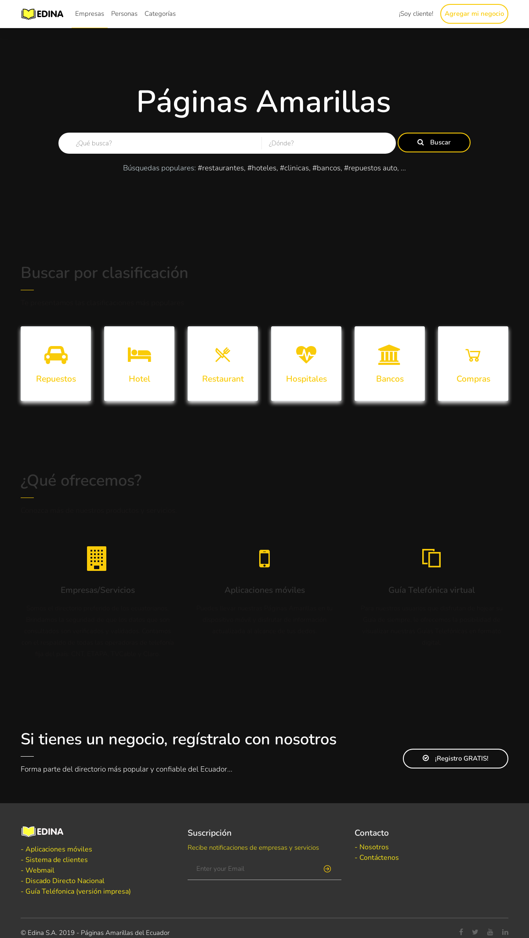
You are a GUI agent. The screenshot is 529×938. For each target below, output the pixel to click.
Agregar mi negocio (474, 13)
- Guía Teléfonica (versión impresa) (76, 891)
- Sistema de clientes (54, 860)
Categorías (160, 13)
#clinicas (294, 168)
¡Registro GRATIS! (456, 758)
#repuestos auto (370, 168)
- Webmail (37, 870)
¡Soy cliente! (416, 13)
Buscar (434, 142)
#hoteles (261, 168)
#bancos (326, 168)
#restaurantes (221, 168)
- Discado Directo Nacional (63, 881)
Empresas (89, 13)
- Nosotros (372, 847)
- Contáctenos (377, 857)
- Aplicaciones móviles (56, 849)
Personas (124, 13)
